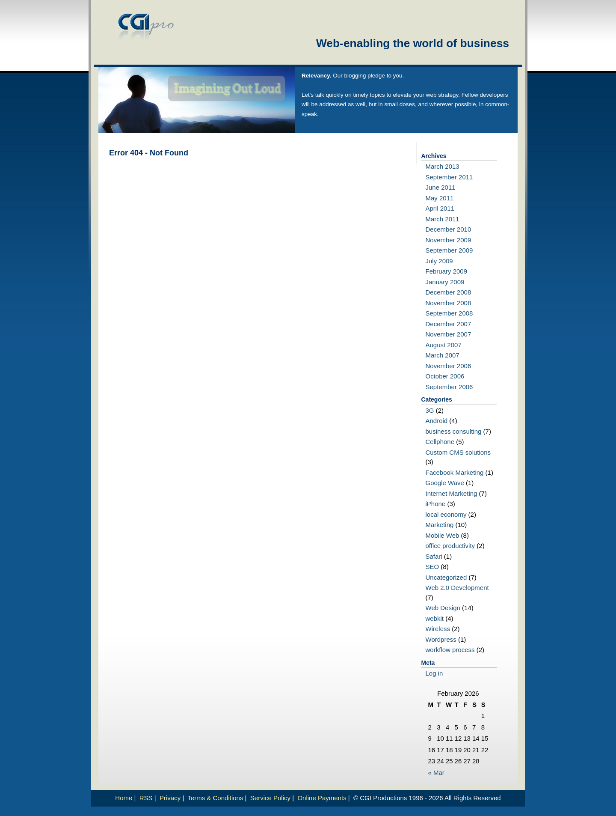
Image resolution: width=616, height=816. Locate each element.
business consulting (454, 431)
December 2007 (448, 324)
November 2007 (448, 334)
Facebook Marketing (455, 472)
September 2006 (449, 386)
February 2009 (447, 271)
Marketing (440, 524)
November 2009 (448, 240)
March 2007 (442, 355)
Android (437, 420)
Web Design (443, 607)
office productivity (450, 545)
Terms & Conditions (215, 797)
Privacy (170, 797)
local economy (446, 514)
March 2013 (442, 166)
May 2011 (440, 198)
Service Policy (270, 797)
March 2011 (442, 219)
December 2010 (448, 229)
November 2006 (448, 365)
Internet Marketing (451, 493)
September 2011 (449, 177)
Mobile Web (442, 535)
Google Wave (445, 482)
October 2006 (445, 376)
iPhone (436, 503)
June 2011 (441, 187)
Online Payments (321, 797)
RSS (146, 797)
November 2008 (448, 303)
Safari (434, 556)
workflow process (450, 649)
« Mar (436, 772)
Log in (434, 673)
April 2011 (440, 208)
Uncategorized (446, 577)
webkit (435, 618)
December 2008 (448, 292)
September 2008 (449, 313)
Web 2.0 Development (457, 587)
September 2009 (449, 250)
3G (430, 410)
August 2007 (444, 344)
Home (123, 797)
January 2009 (445, 282)
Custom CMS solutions (458, 452)
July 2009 (439, 261)
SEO (432, 566)
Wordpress (441, 639)
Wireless (438, 628)
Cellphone (440, 441)
